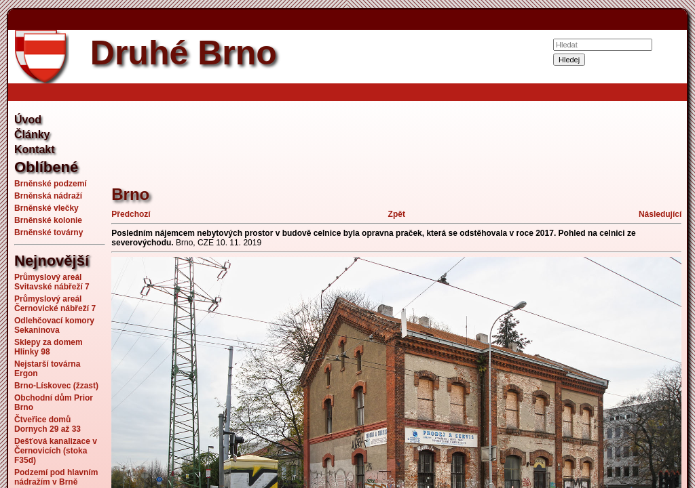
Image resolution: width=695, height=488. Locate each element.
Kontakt (34, 149)
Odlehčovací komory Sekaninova (54, 325)
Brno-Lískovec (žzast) (56, 385)
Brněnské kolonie (48, 220)
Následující (660, 214)
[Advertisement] (358, 135)
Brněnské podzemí (50, 183)
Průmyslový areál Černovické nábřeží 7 (55, 303)
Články (32, 134)
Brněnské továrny (48, 232)
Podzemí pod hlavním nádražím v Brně (56, 477)
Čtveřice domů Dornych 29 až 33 (47, 424)
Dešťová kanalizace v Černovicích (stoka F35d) (55, 450)
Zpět (396, 214)
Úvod (27, 119)
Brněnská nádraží (48, 196)
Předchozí (130, 214)
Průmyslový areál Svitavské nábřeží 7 (52, 281)
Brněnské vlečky (46, 208)
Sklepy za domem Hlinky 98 (48, 347)
